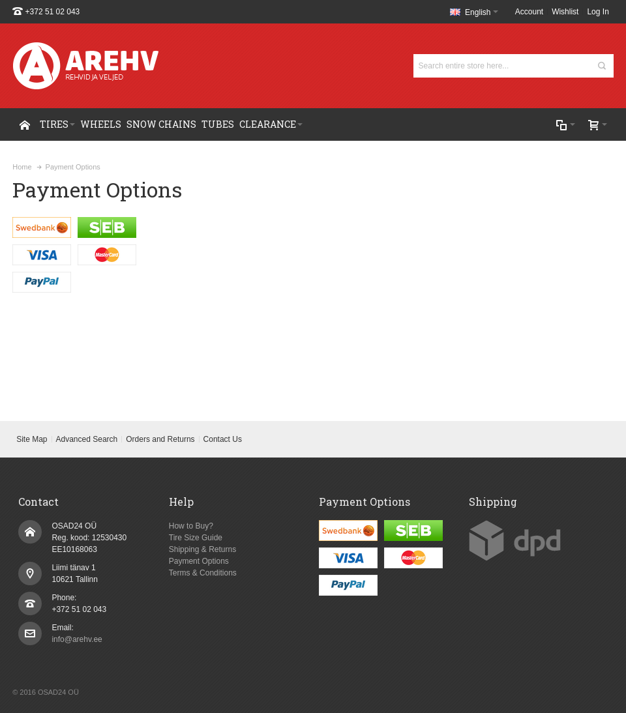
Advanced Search (87, 439)
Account (529, 11)
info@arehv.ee (77, 639)
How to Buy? (191, 526)
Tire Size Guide (195, 537)
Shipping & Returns (202, 549)
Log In (597, 11)
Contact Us (222, 439)
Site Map (31, 439)
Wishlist (565, 11)
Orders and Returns (160, 439)
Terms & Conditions (203, 572)
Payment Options (199, 561)
